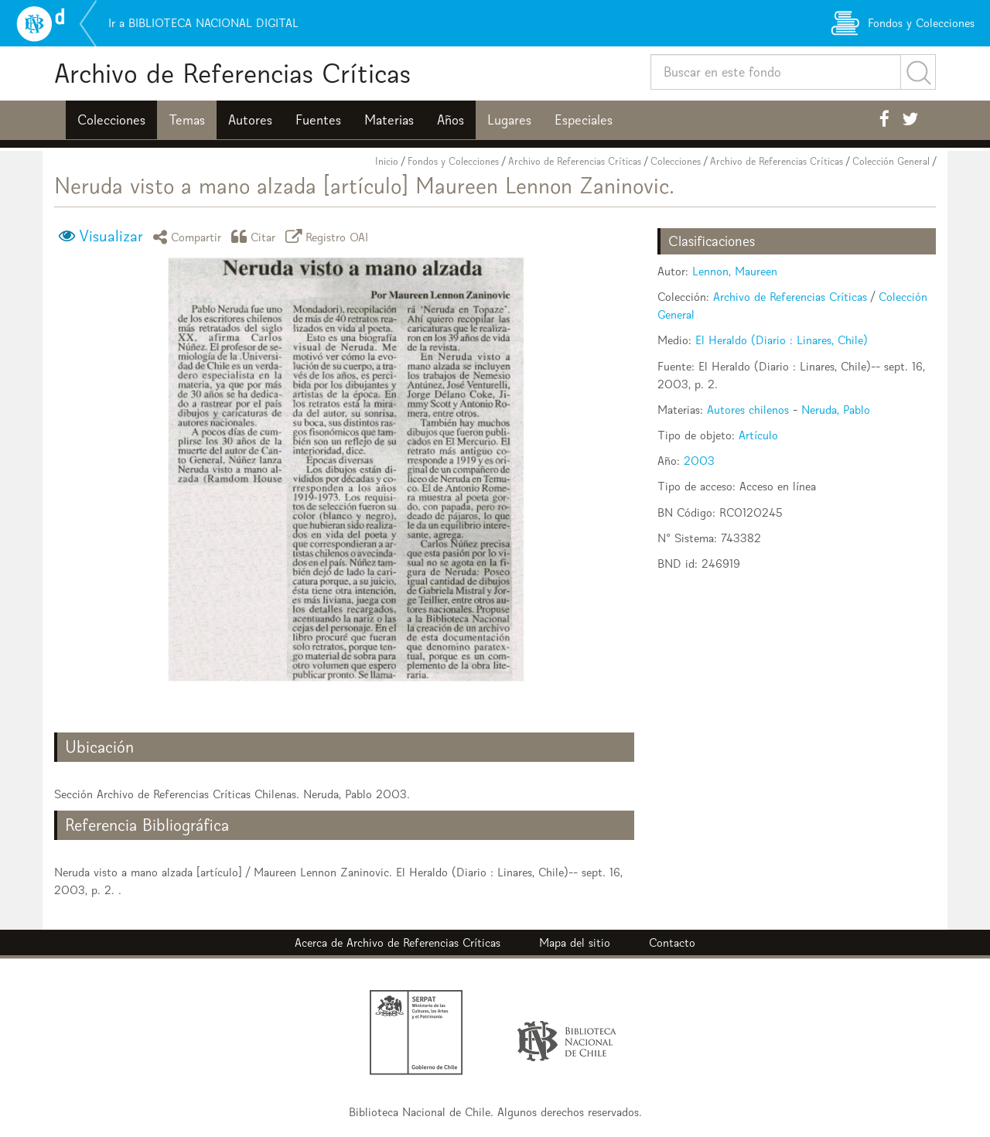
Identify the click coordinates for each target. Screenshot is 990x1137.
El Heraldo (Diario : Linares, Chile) (781, 340)
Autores (250, 119)
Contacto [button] (672, 942)
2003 (699, 460)
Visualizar (111, 236)
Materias (389, 119)
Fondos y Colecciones (453, 161)
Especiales (584, 119)
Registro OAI (329, 236)
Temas (187, 119)
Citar (256, 236)
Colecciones (111, 119)
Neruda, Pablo (835, 409)
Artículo (758, 435)
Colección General (891, 161)
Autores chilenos (748, 409)
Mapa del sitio (574, 942)
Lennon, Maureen (734, 271)
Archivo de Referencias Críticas (232, 73)
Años (450, 119)
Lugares (509, 119)
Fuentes (318, 119)
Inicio (386, 161)
